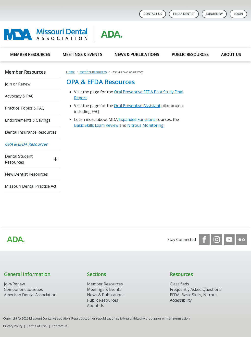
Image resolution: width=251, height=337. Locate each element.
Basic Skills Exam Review (96, 125)
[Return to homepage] (67, 34)
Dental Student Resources (19, 159)
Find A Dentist (184, 14)
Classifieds (179, 284)
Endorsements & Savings (27, 120)
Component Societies (23, 289)
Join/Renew (214, 14)
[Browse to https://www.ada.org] (15, 239)
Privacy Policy (12, 326)
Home (70, 72)
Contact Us (152, 14)
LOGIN (238, 14)
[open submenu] (55, 159)
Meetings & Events (82, 54)
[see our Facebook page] (204, 239)
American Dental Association (30, 294)
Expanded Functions (137, 119)
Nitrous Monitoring (145, 125)
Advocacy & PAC (19, 96)
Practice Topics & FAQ (25, 108)
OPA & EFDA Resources (26, 144)
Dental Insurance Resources (31, 132)
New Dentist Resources (26, 174)
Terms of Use (37, 326)
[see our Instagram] (216, 239)
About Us (231, 54)
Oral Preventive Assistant (137, 105)
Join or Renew (17, 84)
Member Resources (30, 54)
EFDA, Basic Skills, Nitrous (193, 294)
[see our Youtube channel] (229, 239)
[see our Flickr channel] (241, 239)
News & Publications (136, 54)
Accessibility (181, 300)
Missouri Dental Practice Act (30, 186)
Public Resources (190, 54)
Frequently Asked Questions (195, 289)
